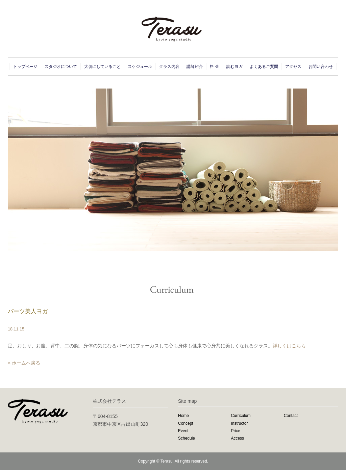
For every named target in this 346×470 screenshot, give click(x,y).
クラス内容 (169, 66)
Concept (185, 423)
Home (183, 415)
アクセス (293, 66)
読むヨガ (234, 66)
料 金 (214, 66)
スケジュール (140, 66)
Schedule (186, 438)
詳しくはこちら (289, 345)
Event (183, 430)
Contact (291, 415)
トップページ (25, 66)
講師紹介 (195, 66)
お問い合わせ (320, 66)
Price (235, 430)
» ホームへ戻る (24, 363)
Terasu (166, 461)
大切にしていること (102, 66)
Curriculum (240, 415)
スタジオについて (61, 66)
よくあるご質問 (264, 66)
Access (237, 438)
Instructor (239, 423)
